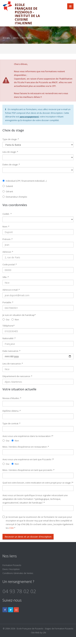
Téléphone (8, 325)
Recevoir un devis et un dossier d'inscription (28, 536)
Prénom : (7, 239)
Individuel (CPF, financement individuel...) (24, 180)
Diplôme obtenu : (11, 410)
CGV (11, 527)
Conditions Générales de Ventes (17, 573)
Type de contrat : (11, 423)
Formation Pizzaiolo (11, 565)
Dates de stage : (11, 164)
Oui (5, 319)
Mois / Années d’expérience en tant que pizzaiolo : (28, 470)
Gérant (7, 191)
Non (15, 319)
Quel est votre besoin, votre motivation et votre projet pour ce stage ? (37, 482)
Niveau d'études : (11, 398)
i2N (44, 632)
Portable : (7, 302)
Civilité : (7, 213)
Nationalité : (9, 338)
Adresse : (7, 251)
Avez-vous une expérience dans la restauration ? (27, 436)
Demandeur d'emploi (14, 196)
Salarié (7, 186)
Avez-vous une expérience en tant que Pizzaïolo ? (28, 459)
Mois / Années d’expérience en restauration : (25, 446)
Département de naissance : (17, 376)
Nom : (5, 226)
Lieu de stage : (10, 151)
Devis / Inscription (11, 569)
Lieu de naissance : (12, 363)
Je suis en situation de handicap (19, 315)
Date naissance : (11, 350)
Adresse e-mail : (11, 289)
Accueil (6, 38)
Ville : (5, 277)
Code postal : (9, 264)
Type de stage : (10, 139)
